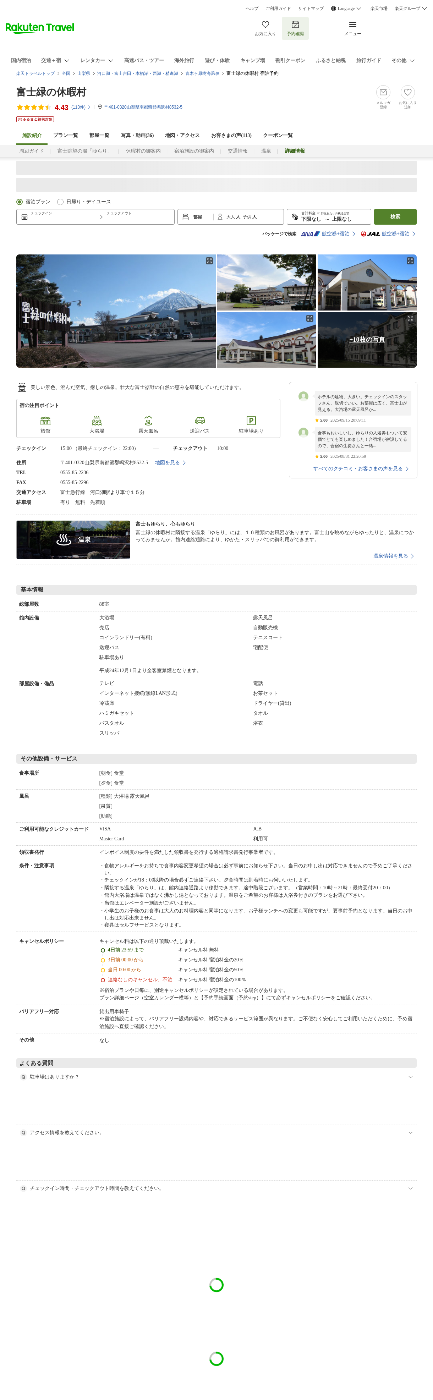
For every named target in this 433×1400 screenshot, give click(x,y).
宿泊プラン (38, 201)
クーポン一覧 (278, 135)
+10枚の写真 (367, 339)
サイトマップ (311, 8)
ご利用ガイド (278, 8)
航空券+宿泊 (325, 234)
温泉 (266, 151)
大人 (231, 216)
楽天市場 (379, 8)
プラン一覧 (65, 135)
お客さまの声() (231, 135)
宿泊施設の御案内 (194, 151)
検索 (395, 216)
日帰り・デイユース (88, 201)
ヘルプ (252, 8)
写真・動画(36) (137, 135)
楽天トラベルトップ (35, 73)
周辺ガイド (31, 151)
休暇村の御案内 (143, 151)
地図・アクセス (182, 135)
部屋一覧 (99, 135)
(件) (81, 107)
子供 (247, 216)
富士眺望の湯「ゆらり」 (84, 151)
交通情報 (238, 151)
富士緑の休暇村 (51, 92)
